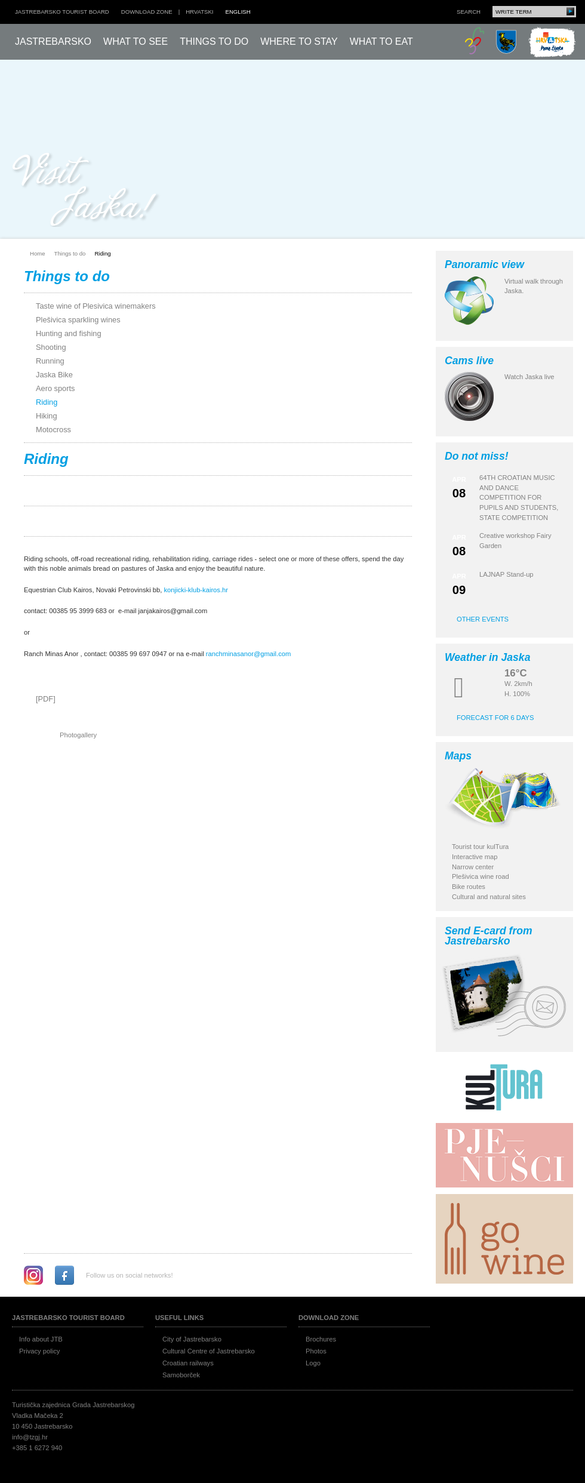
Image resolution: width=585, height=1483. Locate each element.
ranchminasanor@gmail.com (248, 653)
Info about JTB (41, 1339)
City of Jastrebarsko (191, 1339)
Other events (483, 619)
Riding (102, 253)
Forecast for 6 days (495, 717)
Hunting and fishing (68, 333)
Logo (313, 1363)
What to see (135, 41)
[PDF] (46, 698)
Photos (316, 1351)
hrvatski (199, 11)
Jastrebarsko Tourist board (62, 11)
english (238, 11)
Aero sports (55, 388)
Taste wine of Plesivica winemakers (96, 305)
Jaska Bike (54, 374)
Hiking (46, 415)
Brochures (321, 1339)
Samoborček (181, 1375)
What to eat (381, 41)
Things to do (214, 41)
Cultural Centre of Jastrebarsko (208, 1351)
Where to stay (299, 41)
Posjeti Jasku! (86, 189)
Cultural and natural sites (489, 896)
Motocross (53, 429)
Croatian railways (188, 1363)
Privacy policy (39, 1351)
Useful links (179, 1317)
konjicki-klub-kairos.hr (196, 589)
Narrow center (473, 866)
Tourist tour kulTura (480, 846)
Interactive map (474, 856)
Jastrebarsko (53, 41)
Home (37, 253)
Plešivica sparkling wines (78, 319)
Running (50, 360)
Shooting (51, 347)
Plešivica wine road (480, 876)
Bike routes (468, 886)
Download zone (147, 11)
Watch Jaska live (529, 376)
